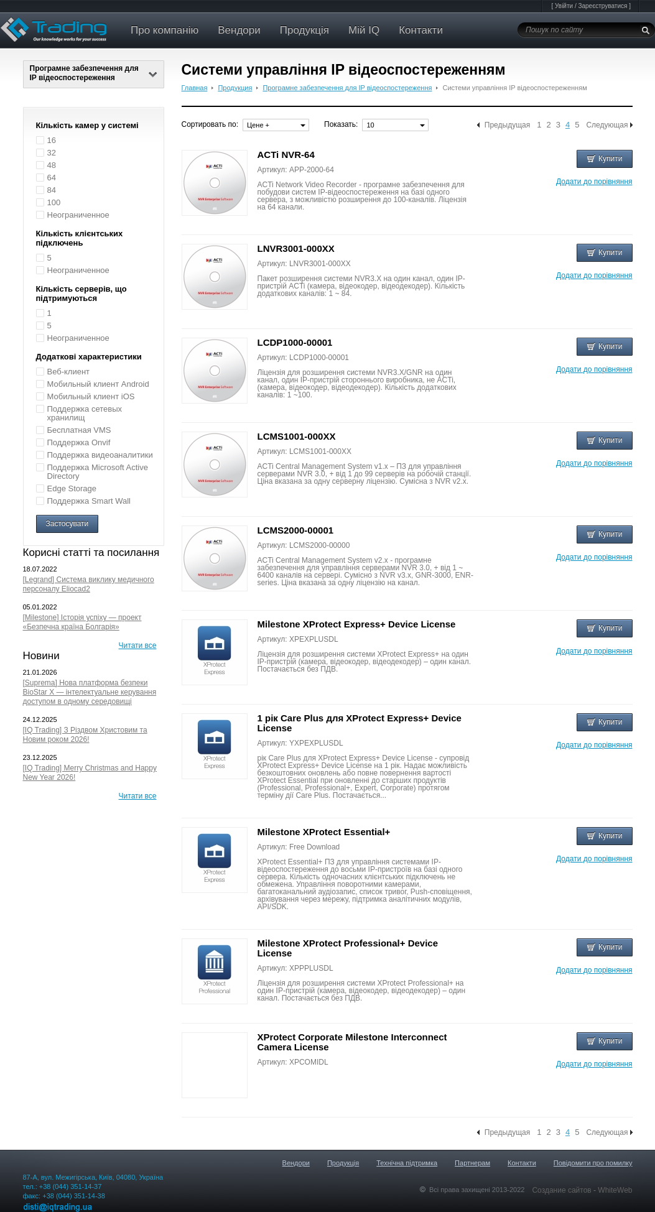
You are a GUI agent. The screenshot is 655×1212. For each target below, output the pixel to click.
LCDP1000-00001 (295, 342)
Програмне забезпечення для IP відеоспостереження (93, 73)
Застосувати (67, 523)
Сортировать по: (210, 124)
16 (51, 140)
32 (51, 152)
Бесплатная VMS (79, 430)
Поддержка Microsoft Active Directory (97, 472)
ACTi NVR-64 (286, 154)
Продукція (304, 30)
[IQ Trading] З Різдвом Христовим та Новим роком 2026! (85, 735)
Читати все (138, 645)
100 (54, 202)
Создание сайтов (562, 1190)
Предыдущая (507, 125)
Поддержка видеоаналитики (100, 455)
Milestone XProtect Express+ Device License (357, 624)
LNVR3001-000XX (296, 248)
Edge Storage (72, 488)
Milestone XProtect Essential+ (324, 831)
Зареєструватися (602, 5)
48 (51, 165)
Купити (604, 159)
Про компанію (164, 30)
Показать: (341, 124)
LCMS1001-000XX (297, 436)
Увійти (564, 5)
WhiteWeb (615, 1190)
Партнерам (472, 1163)
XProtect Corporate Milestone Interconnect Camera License (352, 1042)
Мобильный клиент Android (98, 384)
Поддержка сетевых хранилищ (85, 413)
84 (51, 190)
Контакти (421, 30)
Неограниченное (78, 215)
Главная (195, 87)
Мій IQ (363, 30)
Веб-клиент (68, 371)
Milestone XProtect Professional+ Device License (348, 948)
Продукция (235, 87)
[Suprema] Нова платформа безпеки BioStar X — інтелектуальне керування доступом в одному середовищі (90, 692)
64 (51, 177)
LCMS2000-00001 (296, 530)
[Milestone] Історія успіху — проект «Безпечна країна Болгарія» (82, 622)
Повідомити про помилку (593, 1163)
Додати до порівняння (594, 181)
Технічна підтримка (406, 1163)
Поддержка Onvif (79, 442)
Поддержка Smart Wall (89, 501)
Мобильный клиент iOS (91, 396)
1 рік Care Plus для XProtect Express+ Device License (360, 723)
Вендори (239, 30)
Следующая (607, 125)
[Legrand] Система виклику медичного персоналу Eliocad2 (88, 584)
